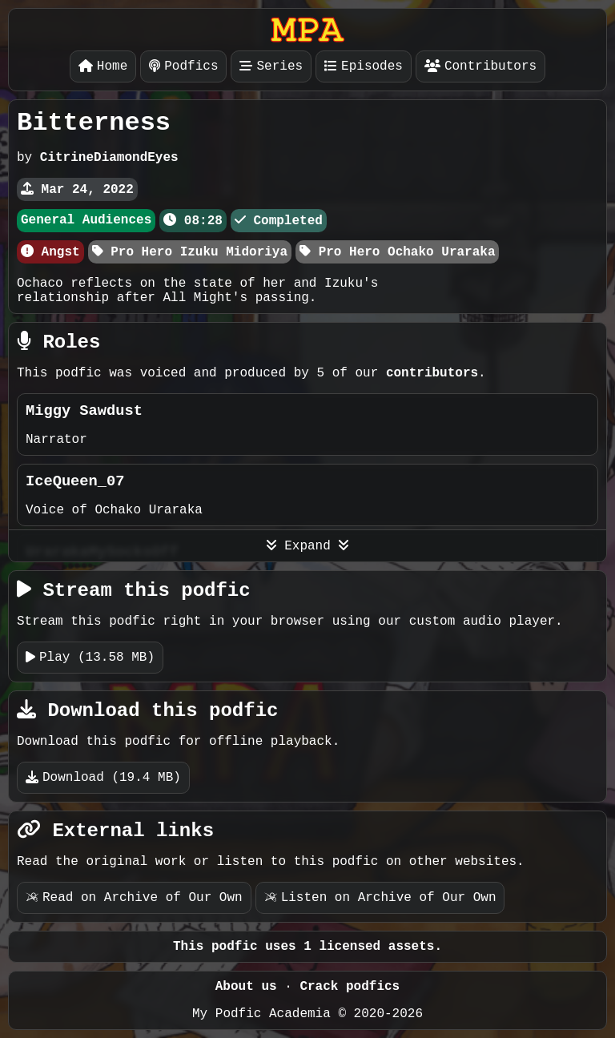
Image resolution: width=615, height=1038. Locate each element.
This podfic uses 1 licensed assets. (307, 946)
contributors (432, 373)
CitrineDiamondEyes (109, 158)
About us (246, 987)
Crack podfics (349, 987)
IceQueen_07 (75, 481)
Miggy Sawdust (84, 411)
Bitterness (94, 123)
